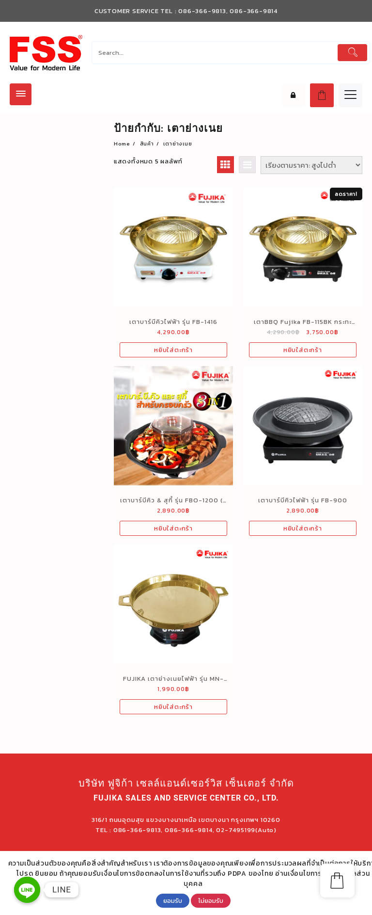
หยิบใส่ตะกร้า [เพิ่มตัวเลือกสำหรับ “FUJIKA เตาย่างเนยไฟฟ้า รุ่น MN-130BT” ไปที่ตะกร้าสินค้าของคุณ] (173, 706)
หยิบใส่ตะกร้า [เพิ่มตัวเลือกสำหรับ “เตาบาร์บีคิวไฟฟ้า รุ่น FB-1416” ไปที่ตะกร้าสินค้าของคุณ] (173, 349)
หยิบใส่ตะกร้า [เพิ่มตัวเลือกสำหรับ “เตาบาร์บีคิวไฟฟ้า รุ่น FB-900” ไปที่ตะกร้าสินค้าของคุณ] (302, 528)
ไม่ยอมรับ (210, 900)
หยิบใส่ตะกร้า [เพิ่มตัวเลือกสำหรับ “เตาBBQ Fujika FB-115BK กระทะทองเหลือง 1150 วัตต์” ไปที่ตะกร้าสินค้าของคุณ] (302, 349)
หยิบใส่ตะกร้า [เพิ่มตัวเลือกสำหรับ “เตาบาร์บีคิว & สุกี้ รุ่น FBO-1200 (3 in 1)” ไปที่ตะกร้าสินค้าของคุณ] (173, 528)
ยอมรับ (172, 900)
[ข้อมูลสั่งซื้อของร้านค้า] (311, 165)
